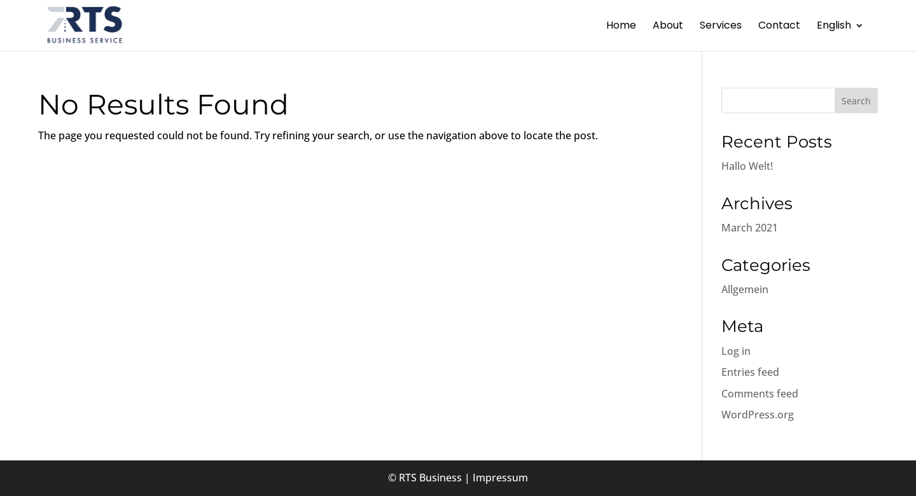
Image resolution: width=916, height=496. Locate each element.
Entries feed (750, 372)
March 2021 (749, 228)
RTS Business (430, 478)
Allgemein (744, 289)
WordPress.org (757, 415)
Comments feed (759, 394)
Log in (736, 351)
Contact (779, 26)
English (834, 26)
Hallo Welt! (747, 166)
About (668, 26)
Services (721, 26)
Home (621, 26)
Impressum (500, 478)
